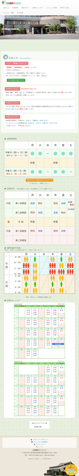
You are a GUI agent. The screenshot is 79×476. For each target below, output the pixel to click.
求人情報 (20, 13)
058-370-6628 (14, 76)
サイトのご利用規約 (39, 442)
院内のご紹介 (64, 8)
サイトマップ (39, 444)
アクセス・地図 (8, 13)
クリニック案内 (51, 8)
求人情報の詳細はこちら (16, 80)
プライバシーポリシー (39, 439)
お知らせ (6, 8)
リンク (39, 446)
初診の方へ (25, 8)
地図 (55, 452)
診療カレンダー (37, 8)
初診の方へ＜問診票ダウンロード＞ (39, 180)
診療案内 (15, 8)
